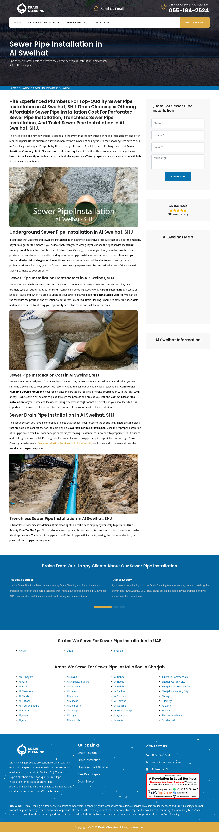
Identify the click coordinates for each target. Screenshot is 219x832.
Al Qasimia (120, 705)
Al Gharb (24, 696)
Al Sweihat (24, 87)
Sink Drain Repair (89, 774)
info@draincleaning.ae (166, 762)
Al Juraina (72, 677)
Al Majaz (71, 691)
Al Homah (24, 710)
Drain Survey (86, 781)
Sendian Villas (170, 720)
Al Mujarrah (73, 720)
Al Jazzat (24, 715)
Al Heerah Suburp (29, 705)
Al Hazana (24, 700)
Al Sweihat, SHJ (161, 769)
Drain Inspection (88, 753)
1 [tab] (102, 607)
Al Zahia (166, 705)
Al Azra (23, 681)
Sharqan (166, 696)
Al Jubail (23, 720)
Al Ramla (119, 681)
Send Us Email (112, 8)
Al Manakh (72, 700)
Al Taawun (120, 700)
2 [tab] (116, 607)
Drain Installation (89, 760)
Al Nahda (119, 677)
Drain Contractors (42, 22)
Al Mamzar (73, 696)
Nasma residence (172, 715)
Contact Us (101, 22)
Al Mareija (72, 710)
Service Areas (76, 22)
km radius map (177, 279)
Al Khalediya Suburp (78, 681)
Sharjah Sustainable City (176, 686)
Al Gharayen (26, 691)
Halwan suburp (123, 710)
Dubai (70, 650)
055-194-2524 (189, 10)
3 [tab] (123, 607)
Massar (166, 710)
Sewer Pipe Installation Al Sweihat (51, 87)
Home (17, 22)
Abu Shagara (26, 677)
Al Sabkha (119, 691)
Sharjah (118, 650)
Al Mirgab (72, 715)
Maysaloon (120, 715)
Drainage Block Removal (93, 767)
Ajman (22, 650)
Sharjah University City (175, 691)
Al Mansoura (74, 705)
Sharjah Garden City (173, 681)
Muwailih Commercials (175, 677)
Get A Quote (194, 22)
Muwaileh (119, 720)
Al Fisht (23, 686)
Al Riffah (119, 686)
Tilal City (167, 700)
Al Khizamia (73, 686)
